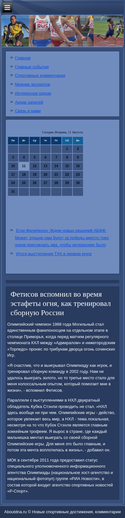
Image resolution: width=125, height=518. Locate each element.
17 (13, 174)
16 (78, 166)
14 (56, 166)
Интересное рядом (33, 93)
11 (23, 166)
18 (23, 174)
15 (67, 166)
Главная (23, 58)
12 (34, 166)
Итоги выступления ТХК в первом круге (54, 253)
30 (78, 183)
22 (67, 174)
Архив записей (29, 102)
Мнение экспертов (32, 84)
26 (34, 183)
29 (67, 183)
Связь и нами (28, 110)
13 (45, 166)
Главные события (32, 66)
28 (56, 183)
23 (78, 174)
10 (13, 166)
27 (45, 183)
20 (45, 174)
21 (56, 174)
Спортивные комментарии (40, 75)
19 (34, 174)
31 (13, 191)
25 (23, 183)
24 (13, 183)
